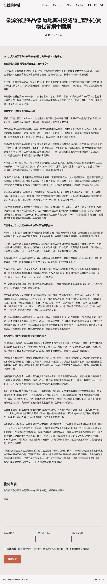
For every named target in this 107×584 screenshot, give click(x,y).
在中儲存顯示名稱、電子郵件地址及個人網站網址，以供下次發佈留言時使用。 (49, 548)
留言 (6, 498)
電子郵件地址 (45, 533)
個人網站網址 (78, 533)
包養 (12, 273)
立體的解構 (12, 5)
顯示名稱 (9, 533)
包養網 (77, 184)
